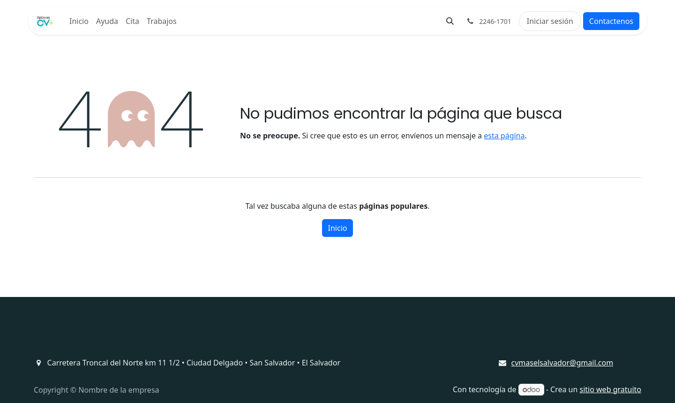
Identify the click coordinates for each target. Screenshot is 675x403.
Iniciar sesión (550, 21)
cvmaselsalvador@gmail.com (562, 362)
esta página (504, 135)
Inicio (337, 228)
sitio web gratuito (611, 389)
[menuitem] (79, 21)
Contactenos (611, 21)
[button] (450, 21)
